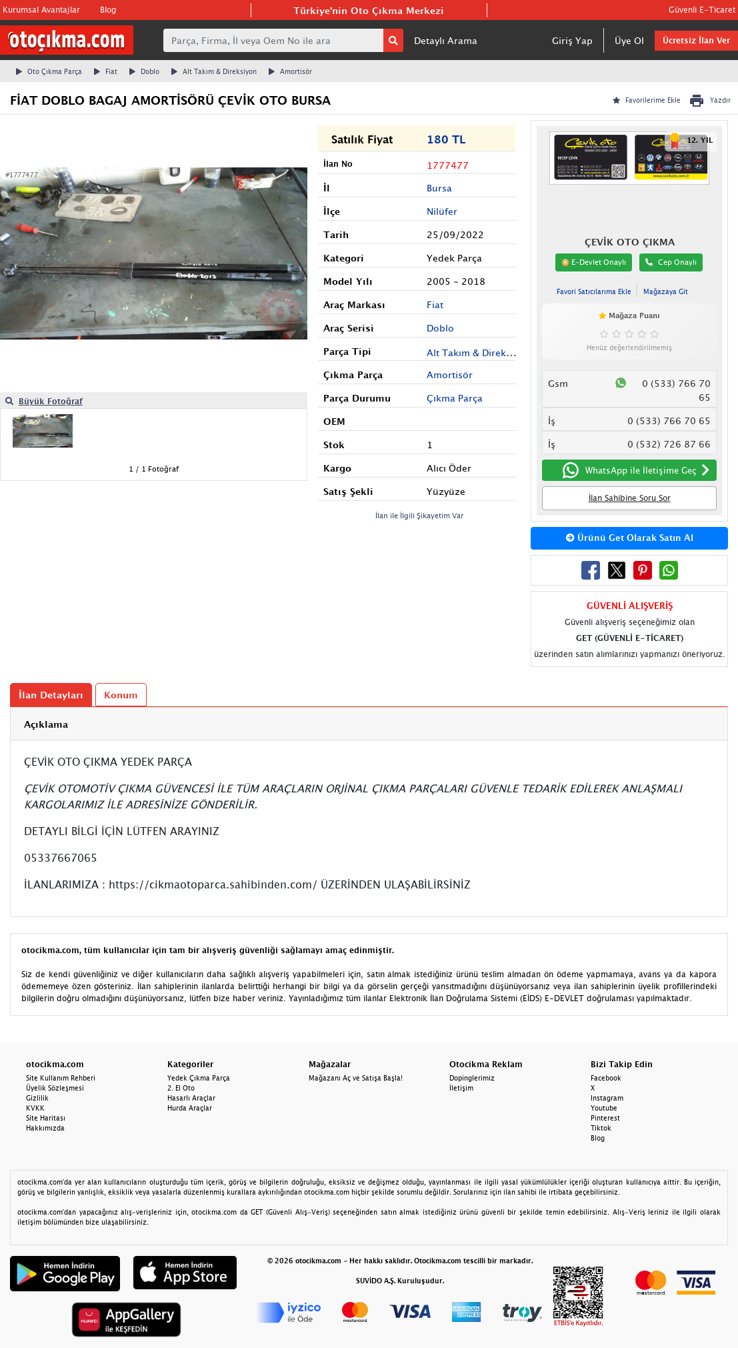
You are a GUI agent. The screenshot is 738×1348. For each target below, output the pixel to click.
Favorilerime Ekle (647, 100)
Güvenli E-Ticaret (702, 10)
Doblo (144, 71)
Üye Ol (629, 40)
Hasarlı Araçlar (191, 1098)
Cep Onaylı (671, 261)
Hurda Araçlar (189, 1108)
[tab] (369, 724)
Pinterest (605, 1118)
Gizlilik (37, 1098)
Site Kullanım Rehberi (60, 1078)
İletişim (461, 1088)
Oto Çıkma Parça (49, 71)
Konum (121, 694)
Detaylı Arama (445, 40)
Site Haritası (45, 1118)
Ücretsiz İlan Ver (696, 40)
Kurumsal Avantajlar (41, 10)
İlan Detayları (51, 694)
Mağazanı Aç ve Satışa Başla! (356, 1078)
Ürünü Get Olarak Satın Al (629, 537)
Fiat (105, 71)
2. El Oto (181, 1088)
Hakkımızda (45, 1128)
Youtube (604, 1108)
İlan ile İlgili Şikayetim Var (419, 515)
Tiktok (601, 1128)
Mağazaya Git (665, 291)
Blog (108, 10)
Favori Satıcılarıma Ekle (594, 291)
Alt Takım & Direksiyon (214, 71)
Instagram (607, 1098)
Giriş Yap (572, 40)
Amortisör (290, 71)
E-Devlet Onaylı (593, 262)
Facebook (606, 1078)
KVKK (35, 1108)
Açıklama (46, 724)
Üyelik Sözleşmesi (55, 1088)
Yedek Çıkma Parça (198, 1078)
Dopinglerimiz (472, 1078)
